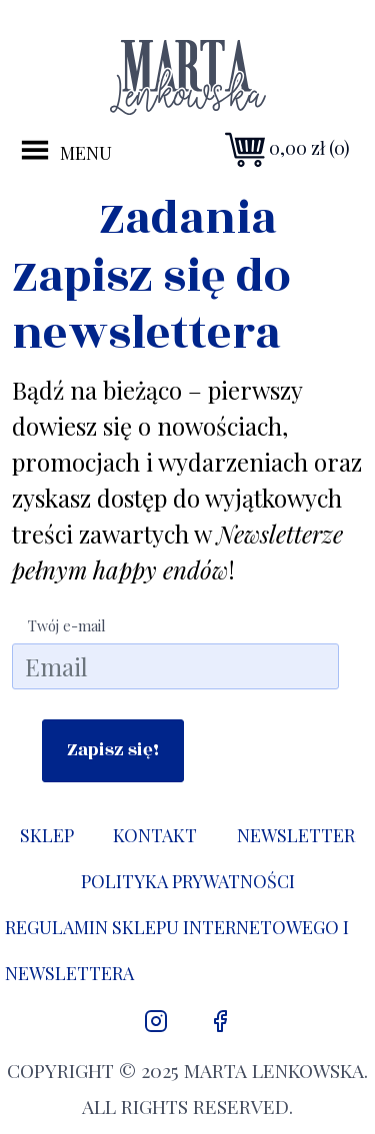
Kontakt (155, 835)
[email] (175, 666)
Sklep (47, 835)
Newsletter (296, 835)
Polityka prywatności (188, 881)
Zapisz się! (113, 749)
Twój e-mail (67, 625)
